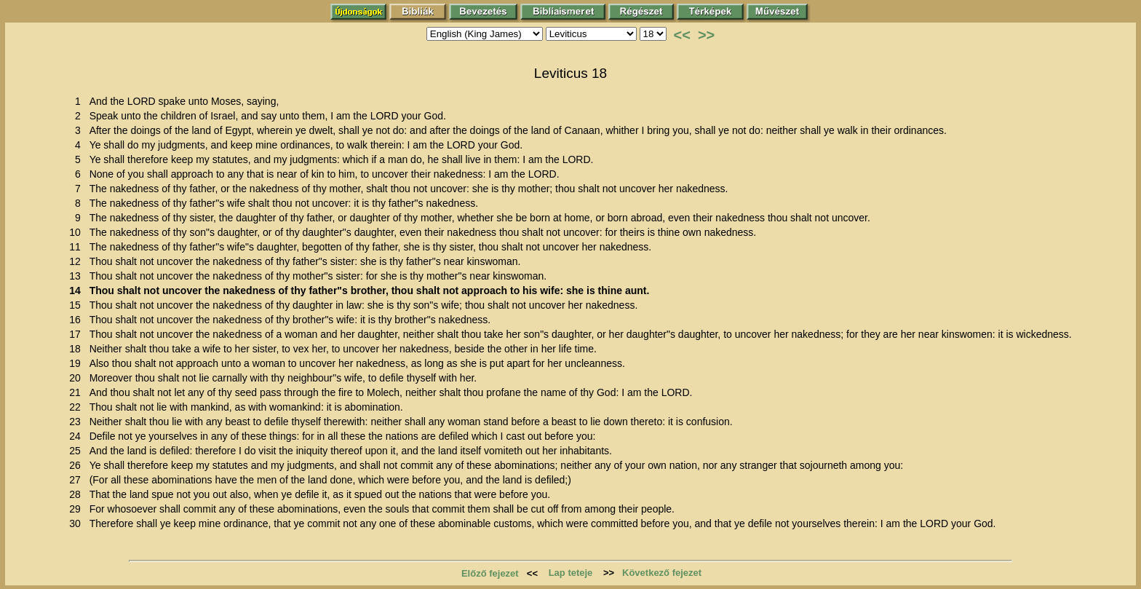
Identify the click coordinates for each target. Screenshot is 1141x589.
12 (77, 261)
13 (77, 276)
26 (77, 465)
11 (77, 247)
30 (77, 523)
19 (77, 363)
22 (77, 407)
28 (77, 494)
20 (77, 378)
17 (77, 334)
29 (77, 509)
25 (77, 450)
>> (706, 35)
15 (77, 305)
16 (77, 319)
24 (77, 436)
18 (77, 349)
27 (77, 480)
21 (77, 392)
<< (682, 35)
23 (77, 421)
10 (77, 232)
